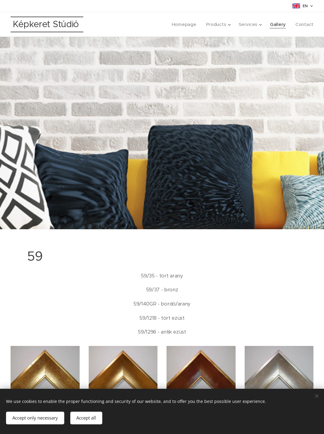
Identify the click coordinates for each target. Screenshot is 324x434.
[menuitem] (183, 24)
